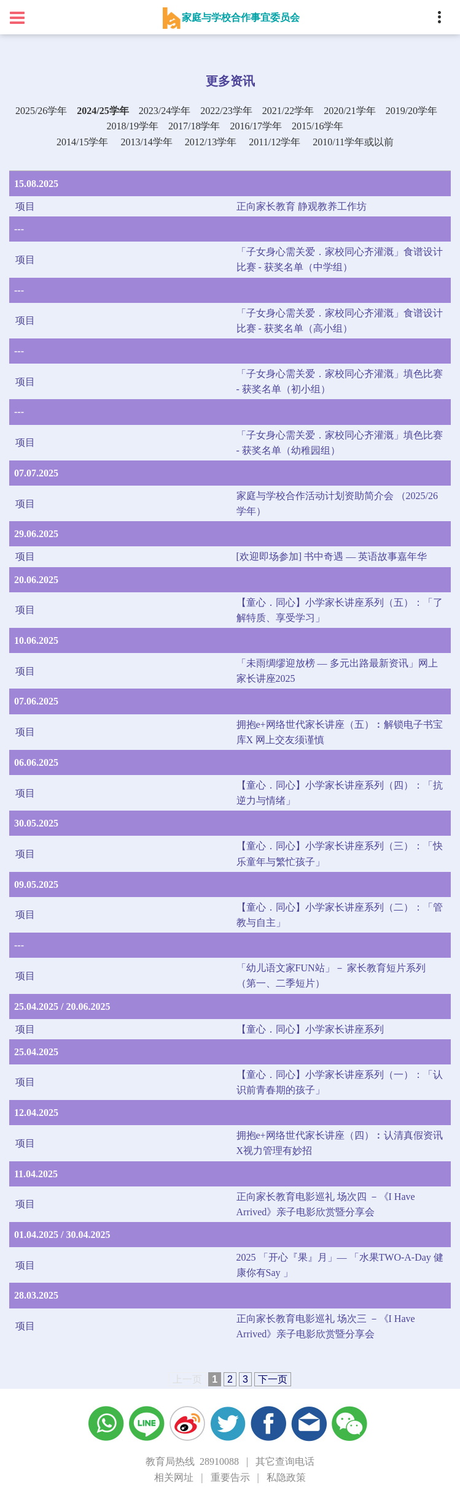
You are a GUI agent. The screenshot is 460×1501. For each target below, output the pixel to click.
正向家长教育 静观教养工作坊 (301, 206)
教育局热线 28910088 (192, 1461)
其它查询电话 (284, 1461)
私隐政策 (286, 1477)
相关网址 (173, 1477)
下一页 (272, 1379)
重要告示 (230, 1477)
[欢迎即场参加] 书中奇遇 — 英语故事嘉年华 (331, 556)
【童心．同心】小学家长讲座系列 (310, 1029)
